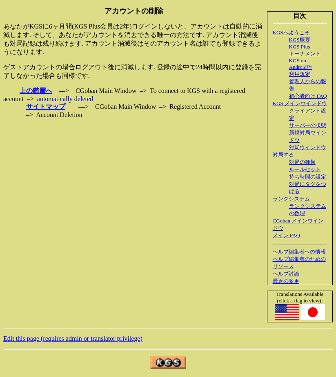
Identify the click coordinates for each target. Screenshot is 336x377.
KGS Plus (299, 47)
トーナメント (305, 54)
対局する (283, 155)
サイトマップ (45, 106)
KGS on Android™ (300, 63)
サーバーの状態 (307, 125)
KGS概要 (299, 40)
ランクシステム (291, 199)
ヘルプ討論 (286, 274)
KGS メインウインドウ (300, 103)
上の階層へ (36, 90)
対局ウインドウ (307, 147)
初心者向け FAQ (308, 96)
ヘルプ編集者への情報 (299, 252)
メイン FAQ (286, 235)
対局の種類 (302, 162)
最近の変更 (286, 281)
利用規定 (299, 74)
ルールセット (305, 169)
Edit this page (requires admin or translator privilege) (72, 338)
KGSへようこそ (291, 32)
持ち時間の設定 (307, 177)
